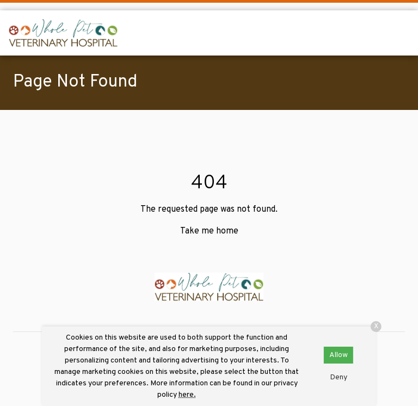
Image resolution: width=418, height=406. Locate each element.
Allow (338, 355)
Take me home (209, 231)
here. (187, 394)
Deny (338, 377)
